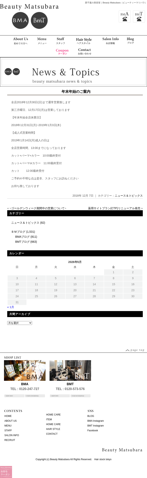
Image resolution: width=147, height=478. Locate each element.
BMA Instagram (95, 420)
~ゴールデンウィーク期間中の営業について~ (38, 208)
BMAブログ (22, 236)
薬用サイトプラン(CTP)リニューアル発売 (114, 208)
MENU (7, 425)
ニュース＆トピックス (129, 195)
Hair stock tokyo (102, 459)
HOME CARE (53, 414)
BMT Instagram (95, 425)
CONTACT (52, 434)
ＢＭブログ (18, 231)
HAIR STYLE (53, 429)
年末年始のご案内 (76, 92)
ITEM (49, 419)
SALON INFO (11, 435)
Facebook (92, 430)
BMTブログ (22, 241)
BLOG (90, 416)
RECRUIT (9, 440)
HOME (8, 416)
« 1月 (10, 307)
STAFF (8, 430)
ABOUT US (10, 420)
